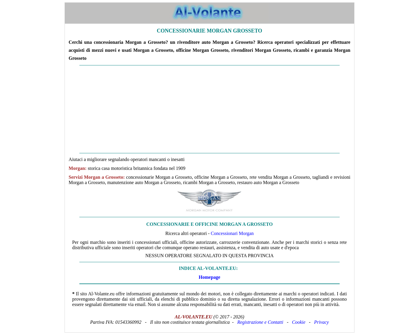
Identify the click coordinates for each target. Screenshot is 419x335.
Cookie (298, 322)
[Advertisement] (209, 109)
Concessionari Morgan (232, 233)
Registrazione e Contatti (260, 322)
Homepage (209, 277)
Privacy (321, 322)
